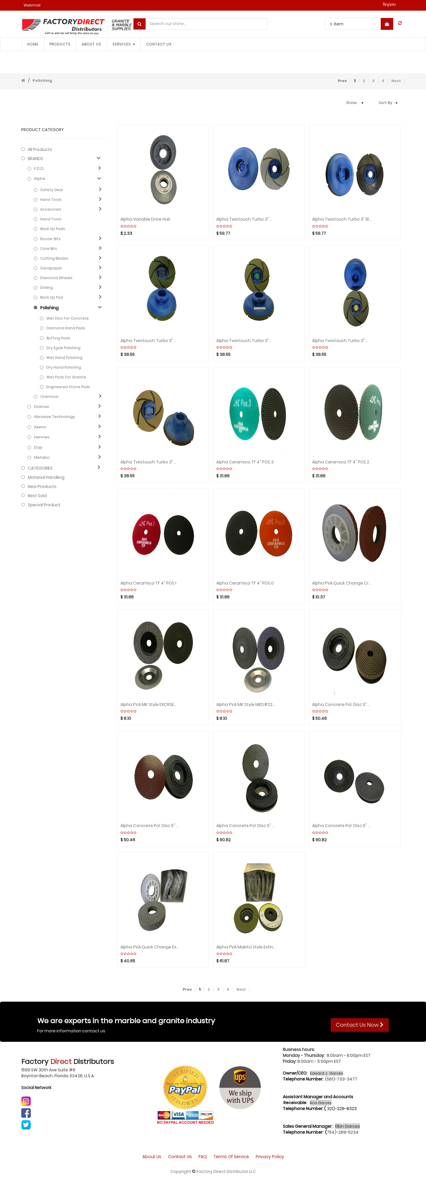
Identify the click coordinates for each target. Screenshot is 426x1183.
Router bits (50, 238)
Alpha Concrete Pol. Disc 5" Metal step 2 (246, 826)
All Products (40, 149)
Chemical (49, 396)
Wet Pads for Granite (66, 377)
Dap (38, 447)
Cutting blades (54, 258)
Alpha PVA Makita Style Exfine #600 (246, 947)
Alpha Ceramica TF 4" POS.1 (148, 583)
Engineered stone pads (68, 386)
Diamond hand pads (65, 328)
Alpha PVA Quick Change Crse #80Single (342, 583)
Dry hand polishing (63, 367)
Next (396, 80)
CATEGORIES (40, 468)
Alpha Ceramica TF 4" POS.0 (245, 583)
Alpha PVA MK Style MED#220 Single (246, 704)
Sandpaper (51, 268)
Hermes (41, 437)
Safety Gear (51, 189)
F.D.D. (39, 168)
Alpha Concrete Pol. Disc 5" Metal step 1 (342, 826)
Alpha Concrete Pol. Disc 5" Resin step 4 (342, 704)
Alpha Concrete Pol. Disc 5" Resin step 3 (150, 826)
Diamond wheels (56, 277)
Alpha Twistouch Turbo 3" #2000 (246, 341)
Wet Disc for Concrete (67, 318)
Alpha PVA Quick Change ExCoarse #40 (150, 947)
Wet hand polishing (64, 357)
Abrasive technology (54, 416)
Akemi (40, 427)
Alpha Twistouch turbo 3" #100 (150, 462)
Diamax (41, 406)
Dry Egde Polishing (63, 347)
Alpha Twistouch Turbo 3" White (246, 219)
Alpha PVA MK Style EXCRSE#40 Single (150, 704)
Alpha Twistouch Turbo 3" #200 (342, 341)
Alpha (39, 178)
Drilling (46, 287)
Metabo (42, 457)
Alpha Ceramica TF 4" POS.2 (340, 462)
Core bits (48, 248)
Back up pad (51, 297)
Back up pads (52, 228)
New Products (42, 486)
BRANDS (35, 159)
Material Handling (46, 477)
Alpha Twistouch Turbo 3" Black (342, 219)
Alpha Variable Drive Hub (145, 219)
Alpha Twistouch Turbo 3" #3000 (150, 341)
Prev (342, 80)
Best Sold (37, 496)
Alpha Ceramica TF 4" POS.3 (245, 462)
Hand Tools (51, 199)
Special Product (44, 505)
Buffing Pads (58, 338)
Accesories (50, 209)
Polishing (42, 80)
